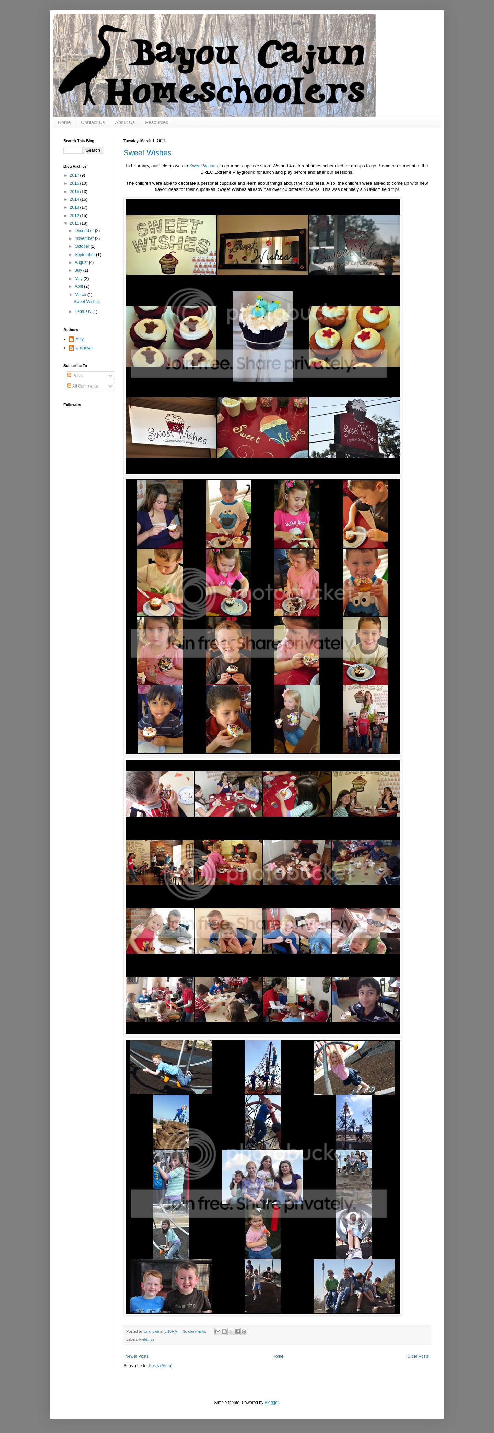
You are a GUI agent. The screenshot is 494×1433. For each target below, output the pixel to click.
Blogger (271, 1402)
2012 (75, 215)
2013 (75, 207)
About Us (125, 122)
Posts (75, 375)
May (79, 278)
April (79, 286)
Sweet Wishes (147, 152)
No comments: (195, 1331)
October (83, 246)
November (85, 238)
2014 (75, 199)
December (85, 230)
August (82, 262)
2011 (75, 223)
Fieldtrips (146, 1339)
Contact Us (93, 122)
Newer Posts (137, 1356)
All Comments (82, 386)
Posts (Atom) (160, 1365)
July (79, 270)
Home (64, 122)
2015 (75, 191)
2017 (75, 175)
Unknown (84, 347)
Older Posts (418, 1356)
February (83, 311)
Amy (79, 338)
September (85, 254)
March (81, 294)
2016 (75, 183)
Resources (156, 122)
